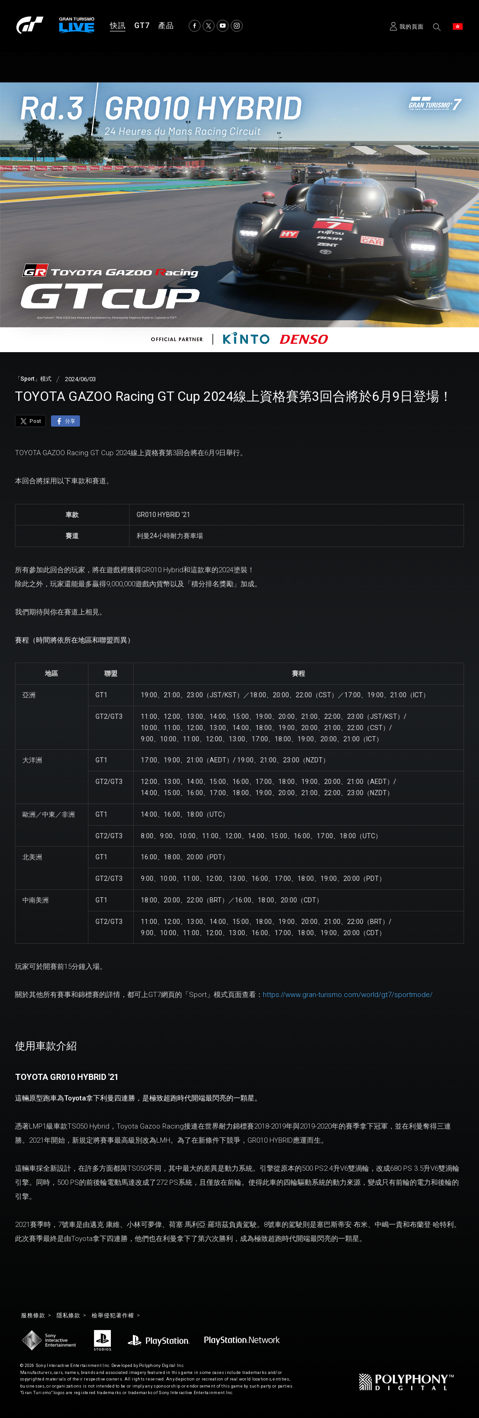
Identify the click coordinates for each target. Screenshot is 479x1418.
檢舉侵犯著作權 (123, 1316)
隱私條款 (74, 1316)
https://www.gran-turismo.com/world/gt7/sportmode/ (348, 994)
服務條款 (35, 1316)
